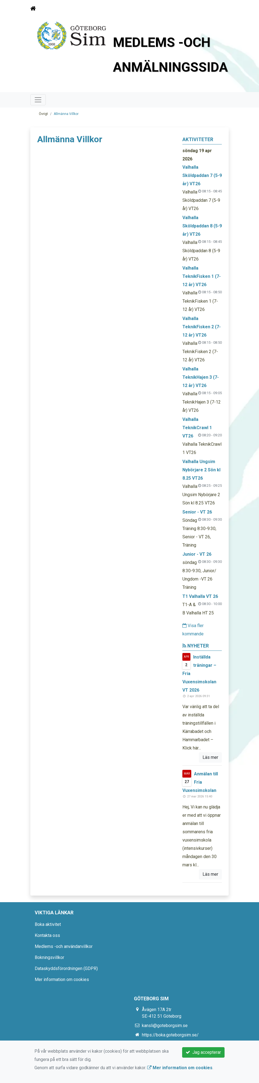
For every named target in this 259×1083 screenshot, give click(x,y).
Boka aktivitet (48, 924)
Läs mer (210, 757)
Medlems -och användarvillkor (64, 946)
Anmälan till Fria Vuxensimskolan (200, 782)
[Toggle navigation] (221, 8)
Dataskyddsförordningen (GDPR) (66, 968)
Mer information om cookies (62, 979)
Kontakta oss (47, 935)
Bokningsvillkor (49, 957)
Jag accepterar (203, 1052)
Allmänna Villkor (66, 114)
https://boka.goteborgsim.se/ (170, 1035)
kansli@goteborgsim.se (165, 1025)
